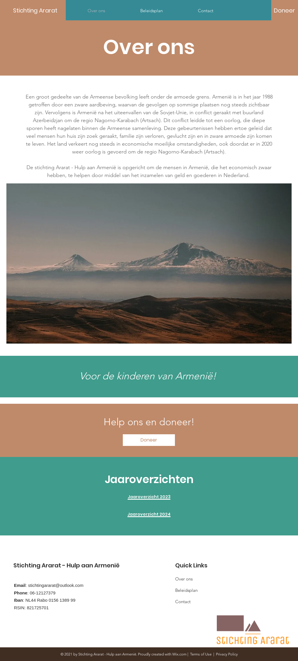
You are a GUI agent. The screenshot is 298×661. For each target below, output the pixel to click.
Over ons (184, 579)
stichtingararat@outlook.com (55, 585)
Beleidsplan (186, 590)
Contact (183, 601)
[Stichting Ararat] (39, 10)
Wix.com (179, 654)
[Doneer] (284, 10)
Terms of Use (201, 654)
